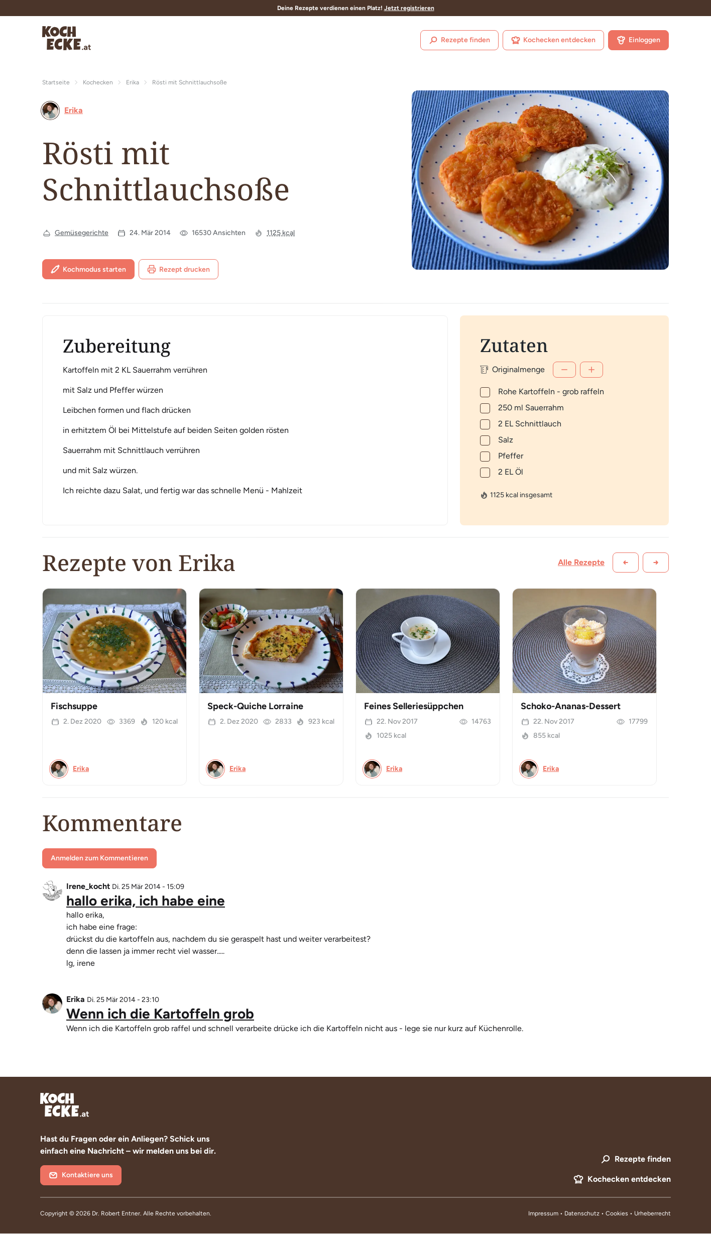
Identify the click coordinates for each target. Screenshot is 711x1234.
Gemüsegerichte (81, 233)
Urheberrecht (652, 1213)
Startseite (56, 82)
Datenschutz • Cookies (597, 1213)
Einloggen (638, 40)
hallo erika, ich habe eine (145, 900)
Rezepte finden (459, 40)
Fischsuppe (74, 706)
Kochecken (98, 82)
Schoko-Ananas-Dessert (571, 706)
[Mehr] (591, 370)
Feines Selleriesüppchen (413, 706)
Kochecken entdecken (553, 40)
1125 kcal (281, 233)
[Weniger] (564, 370)
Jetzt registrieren (409, 8)
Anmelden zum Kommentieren (99, 858)
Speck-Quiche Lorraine (255, 706)
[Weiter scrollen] (656, 562)
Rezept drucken (178, 269)
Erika (132, 82)
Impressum (543, 1213)
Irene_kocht (88, 886)
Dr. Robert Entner (116, 1213)
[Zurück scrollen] (626, 562)
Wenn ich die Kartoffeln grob (160, 1013)
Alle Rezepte (581, 562)
